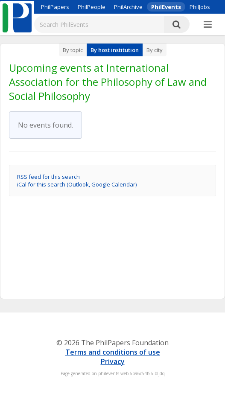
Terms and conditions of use (112, 352)
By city (154, 50)
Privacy (113, 361)
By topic (73, 50)
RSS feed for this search (48, 177)
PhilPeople (91, 7)
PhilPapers (55, 7)
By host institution (115, 50)
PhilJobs (200, 7)
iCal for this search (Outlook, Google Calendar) (77, 184)
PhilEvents (166, 7)
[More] (208, 25)
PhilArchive (128, 7)
